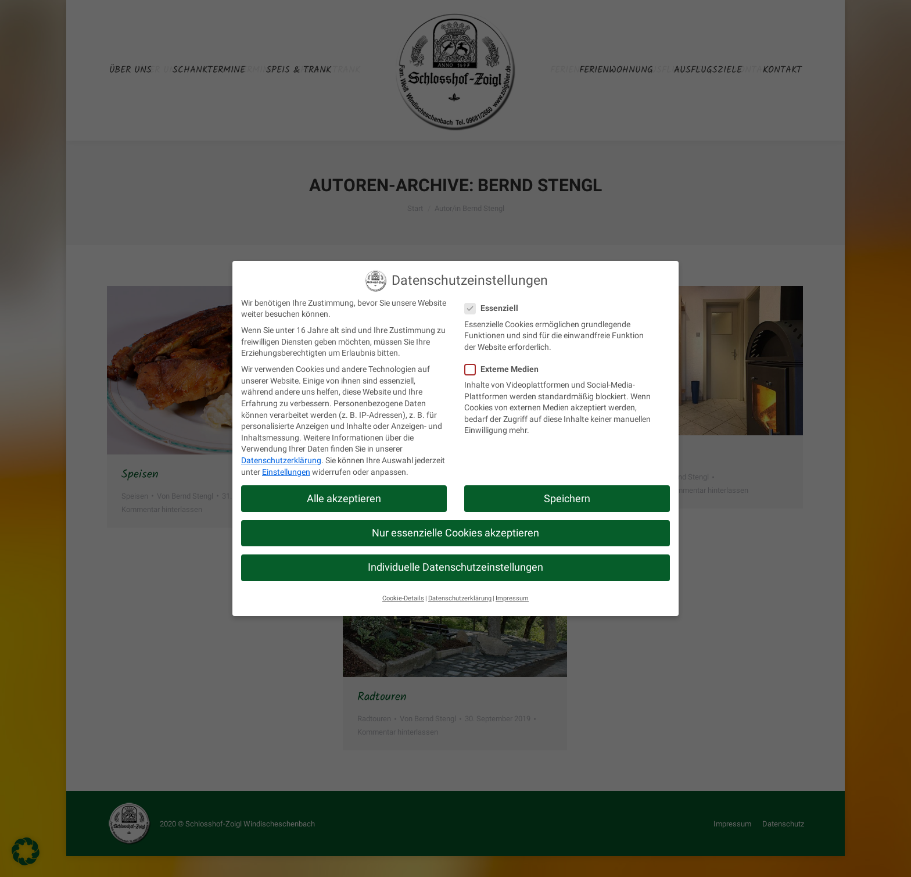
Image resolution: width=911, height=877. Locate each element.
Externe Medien (505, 369)
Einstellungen (286, 472)
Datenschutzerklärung (281, 460)
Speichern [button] (567, 498)
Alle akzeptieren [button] (344, 498)
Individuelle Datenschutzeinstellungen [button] (455, 567)
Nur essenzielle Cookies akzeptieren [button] (455, 533)
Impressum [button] (512, 598)
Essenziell (495, 308)
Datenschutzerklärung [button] (460, 598)
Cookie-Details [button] (403, 598)
